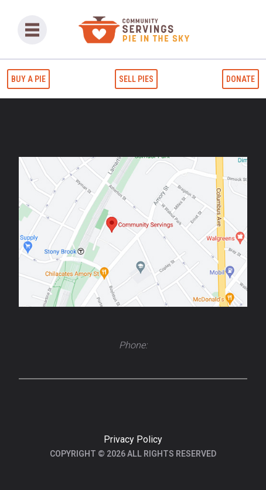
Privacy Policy (133, 439)
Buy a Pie (28, 79)
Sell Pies (136, 79)
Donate (240, 79)
